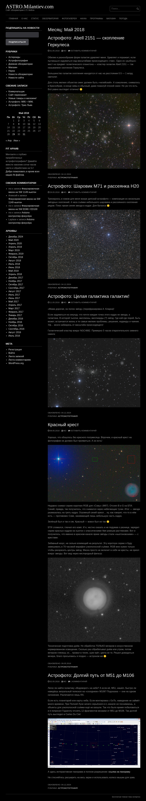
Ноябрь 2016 (15, 322)
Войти (11, 353)
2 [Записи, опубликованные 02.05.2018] (18, 120)
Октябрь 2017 (15, 284)
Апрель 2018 (15, 274)
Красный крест (63, 424)
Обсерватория (50, 18)
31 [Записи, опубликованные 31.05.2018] (24, 134)
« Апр (9, 140)
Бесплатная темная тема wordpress (126, 797)
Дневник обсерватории (20, 64)
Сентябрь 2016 (16, 329)
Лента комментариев (19, 360)
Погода (123, 18)
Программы (96, 18)
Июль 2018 (14, 264)
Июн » (17, 140)
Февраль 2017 (15, 312)
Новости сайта (16, 77)
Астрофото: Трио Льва (20, 105)
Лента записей (16, 356)
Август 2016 (14, 332)
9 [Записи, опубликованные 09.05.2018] (18, 124)
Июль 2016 (14, 336)
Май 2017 (13, 301)
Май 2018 (13, 271)
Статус (35, 18)
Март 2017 (14, 308)
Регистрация (15, 349)
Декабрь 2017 (15, 277)
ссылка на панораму (119, 772)
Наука (83, 18)
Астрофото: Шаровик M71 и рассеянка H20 (93, 186)
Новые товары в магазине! (22, 98)
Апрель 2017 (15, 305)
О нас (24, 18)
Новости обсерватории (20, 74)
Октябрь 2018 (15, 257)
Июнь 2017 (14, 298)
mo (64, 51)
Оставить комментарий (83, 51)
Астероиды (14, 57)
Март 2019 (14, 250)
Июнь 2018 (14, 267)
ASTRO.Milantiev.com (30, 6)
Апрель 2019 (15, 247)
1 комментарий (78, 681)
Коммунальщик (16, 91)
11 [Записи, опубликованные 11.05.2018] (29, 124)
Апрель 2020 (15, 243)
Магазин (111, 18)
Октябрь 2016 (15, 325)
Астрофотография (68, 178)
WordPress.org (16, 363)
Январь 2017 (15, 315)
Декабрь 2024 (15, 236)
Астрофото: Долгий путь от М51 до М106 (91, 675)
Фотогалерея (69, 18)
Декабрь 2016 (15, 318)
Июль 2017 (14, 295)
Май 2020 (13, 240)
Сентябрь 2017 (16, 288)
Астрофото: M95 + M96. (20, 101)
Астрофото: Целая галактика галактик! (88, 296)
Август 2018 (14, 260)
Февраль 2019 (15, 254)
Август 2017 (14, 291)
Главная (13, 18)
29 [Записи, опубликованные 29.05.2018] (13, 134)
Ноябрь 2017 (15, 281)
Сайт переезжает (17, 95)
